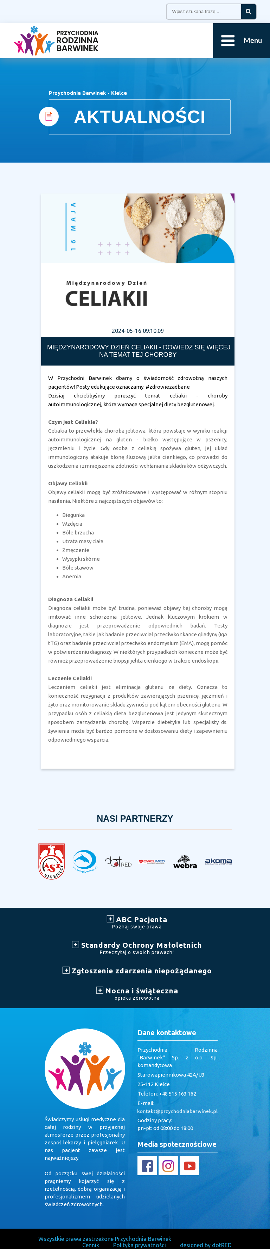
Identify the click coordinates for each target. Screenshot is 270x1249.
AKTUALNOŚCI (140, 117)
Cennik (90, 1245)
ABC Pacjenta (137, 922)
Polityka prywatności (139, 1245)
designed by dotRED (206, 1245)
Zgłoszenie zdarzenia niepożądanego (137, 970)
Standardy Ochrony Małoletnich (137, 948)
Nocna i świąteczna (137, 993)
